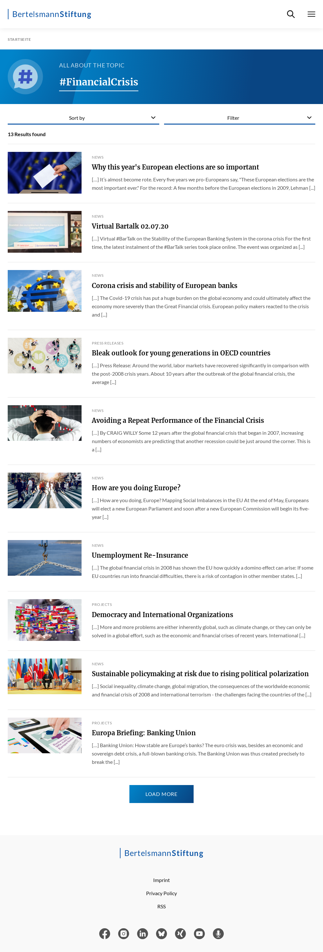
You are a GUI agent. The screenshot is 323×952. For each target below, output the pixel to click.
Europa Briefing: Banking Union (144, 733)
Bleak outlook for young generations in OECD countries (181, 353)
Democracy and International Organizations (162, 615)
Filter (233, 118)
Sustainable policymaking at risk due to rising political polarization (200, 674)
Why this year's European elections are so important (175, 167)
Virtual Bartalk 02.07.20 (130, 226)
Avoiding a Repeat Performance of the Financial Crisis (178, 420)
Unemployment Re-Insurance (140, 555)
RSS (161, 906)
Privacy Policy (161, 893)
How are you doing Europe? (136, 488)
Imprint (161, 880)
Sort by (77, 118)
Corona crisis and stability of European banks (164, 286)
